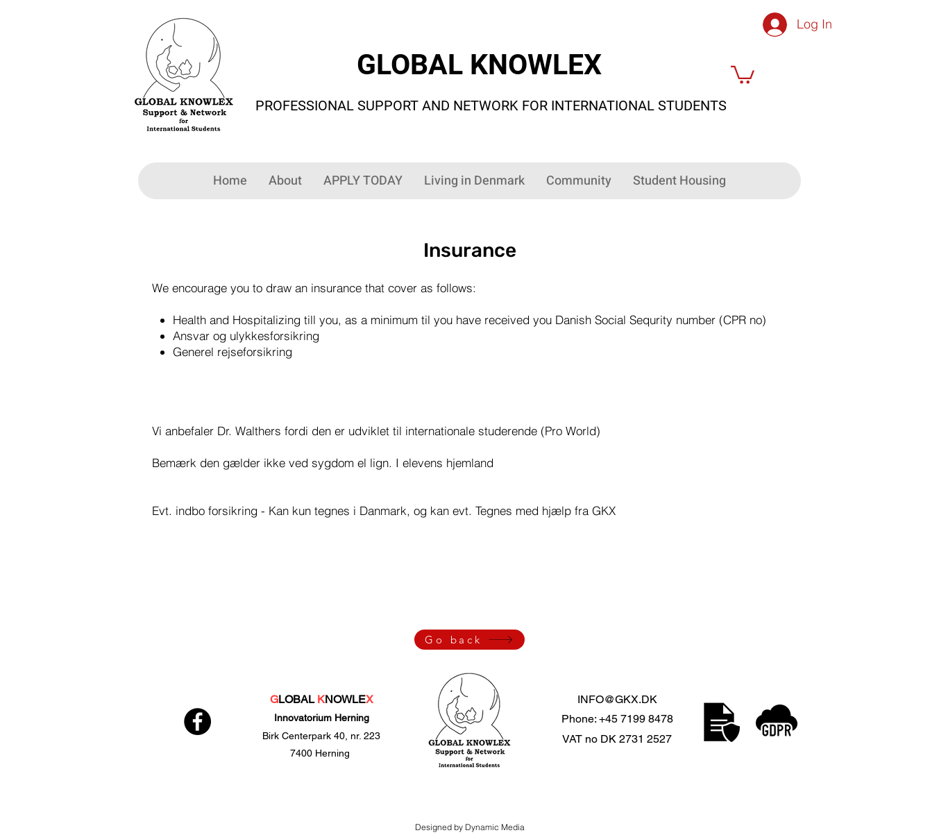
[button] (742, 74)
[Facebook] (197, 721)
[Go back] (469, 640)
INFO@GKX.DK (617, 699)
